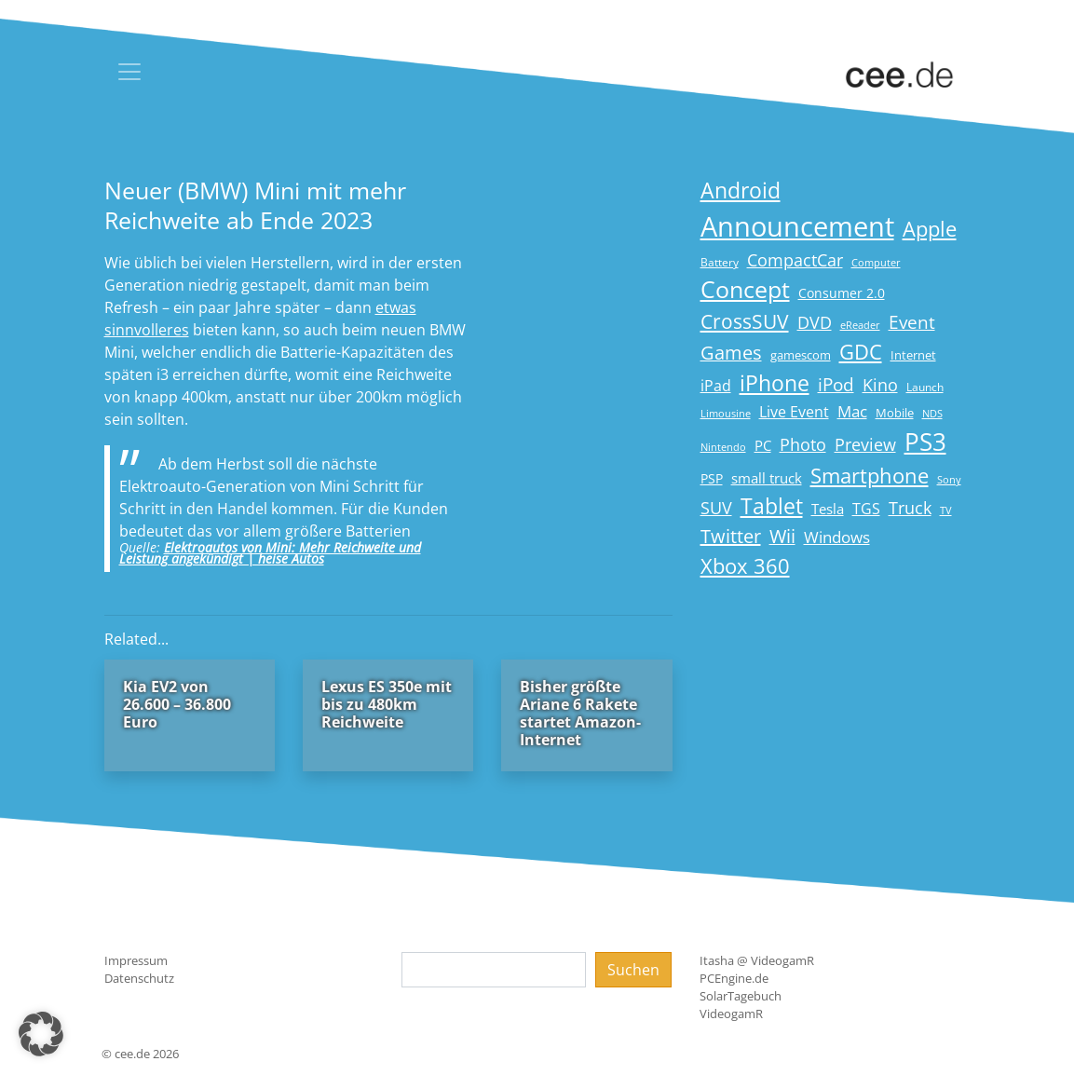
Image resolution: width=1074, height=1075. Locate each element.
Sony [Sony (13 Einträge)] (949, 479)
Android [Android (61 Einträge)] (740, 190)
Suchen (633, 969)
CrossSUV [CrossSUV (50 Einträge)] (744, 320)
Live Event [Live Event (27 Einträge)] (794, 411)
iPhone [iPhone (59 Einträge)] (774, 383)
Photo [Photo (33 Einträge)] (803, 444)
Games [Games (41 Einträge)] (731, 352)
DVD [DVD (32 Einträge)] (814, 322)
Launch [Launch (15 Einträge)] (925, 387)
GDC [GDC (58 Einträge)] (860, 351)
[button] (41, 1034)
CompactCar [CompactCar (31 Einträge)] (795, 260)
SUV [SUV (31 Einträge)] (716, 508)
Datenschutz (139, 978)
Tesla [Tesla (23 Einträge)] (827, 508)
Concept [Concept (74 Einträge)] (745, 289)
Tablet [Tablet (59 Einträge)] (772, 506)
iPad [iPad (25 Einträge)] (715, 385)
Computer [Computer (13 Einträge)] (876, 262)
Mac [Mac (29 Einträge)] (852, 411)
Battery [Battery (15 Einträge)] (719, 262)
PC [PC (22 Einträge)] (763, 445)
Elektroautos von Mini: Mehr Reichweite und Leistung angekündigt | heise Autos (270, 552)
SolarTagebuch (741, 995)
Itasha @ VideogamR (757, 960)
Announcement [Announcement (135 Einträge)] (797, 226)
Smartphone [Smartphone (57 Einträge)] (869, 475)
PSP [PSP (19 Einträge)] (711, 478)
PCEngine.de (734, 978)
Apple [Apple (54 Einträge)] (930, 228)
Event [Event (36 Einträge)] (912, 321)
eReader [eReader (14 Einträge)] (860, 325)
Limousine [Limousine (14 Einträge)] (725, 413)
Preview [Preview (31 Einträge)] (865, 444)
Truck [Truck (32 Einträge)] (910, 508)
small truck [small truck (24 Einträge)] (766, 478)
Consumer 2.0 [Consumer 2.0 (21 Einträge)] (841, 293)
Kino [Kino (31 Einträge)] (880, 385)
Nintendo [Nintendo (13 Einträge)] (723, 447)
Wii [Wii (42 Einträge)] (782, 536)
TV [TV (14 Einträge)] (946, 510)
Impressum (136, 960)
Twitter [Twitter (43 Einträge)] (730, 536)
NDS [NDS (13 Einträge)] (932, 413)
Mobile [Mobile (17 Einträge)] (895, 412)
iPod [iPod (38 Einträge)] (836, 385)
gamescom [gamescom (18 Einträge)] (800, 355)
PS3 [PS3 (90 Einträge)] (925, 441)
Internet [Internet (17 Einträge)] (913, 355)
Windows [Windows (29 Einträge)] (837, 537)
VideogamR (731, 1013)
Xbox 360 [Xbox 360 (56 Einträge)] (745, 565)
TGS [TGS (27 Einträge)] (866, 508)
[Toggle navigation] (129, 71)
